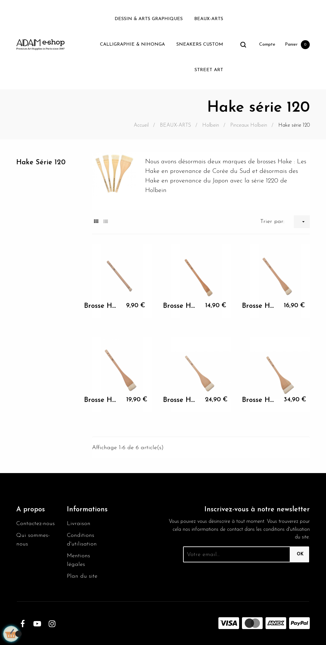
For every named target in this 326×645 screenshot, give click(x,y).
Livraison (78, 524)
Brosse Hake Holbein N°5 (102, 400)
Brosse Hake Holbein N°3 (181, 306)
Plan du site (82, 576)
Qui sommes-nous (33, 539)
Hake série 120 (41, 162)
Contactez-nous (35, 524)
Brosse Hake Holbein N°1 (102, 306)
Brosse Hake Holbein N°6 (181, 400)
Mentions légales (78, 560)
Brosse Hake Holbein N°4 (260, 306)
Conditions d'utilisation (82, 539)
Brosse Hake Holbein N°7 (260, 400)
